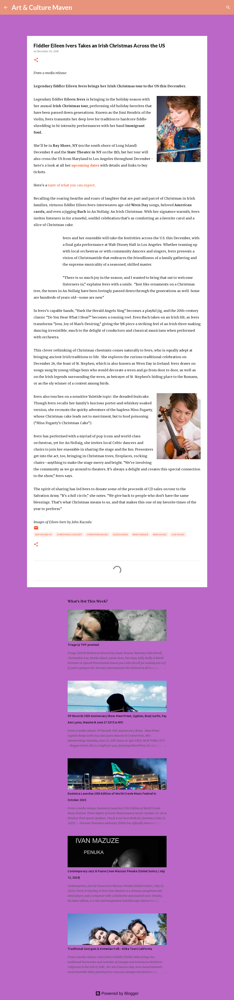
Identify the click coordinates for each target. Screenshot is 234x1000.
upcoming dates (85, 165)
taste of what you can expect (71, 185)
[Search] (77, 7)
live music (178, 534)
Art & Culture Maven (42, 7)
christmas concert (69, 534)
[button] (36, 60)
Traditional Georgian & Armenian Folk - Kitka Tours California (110, 948)
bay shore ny (43, 534)
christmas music (97, 534)
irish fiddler (140, 534)
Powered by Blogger (117, 993)
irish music (160, 534)
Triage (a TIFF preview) (83, 644)
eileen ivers (120, 534)
